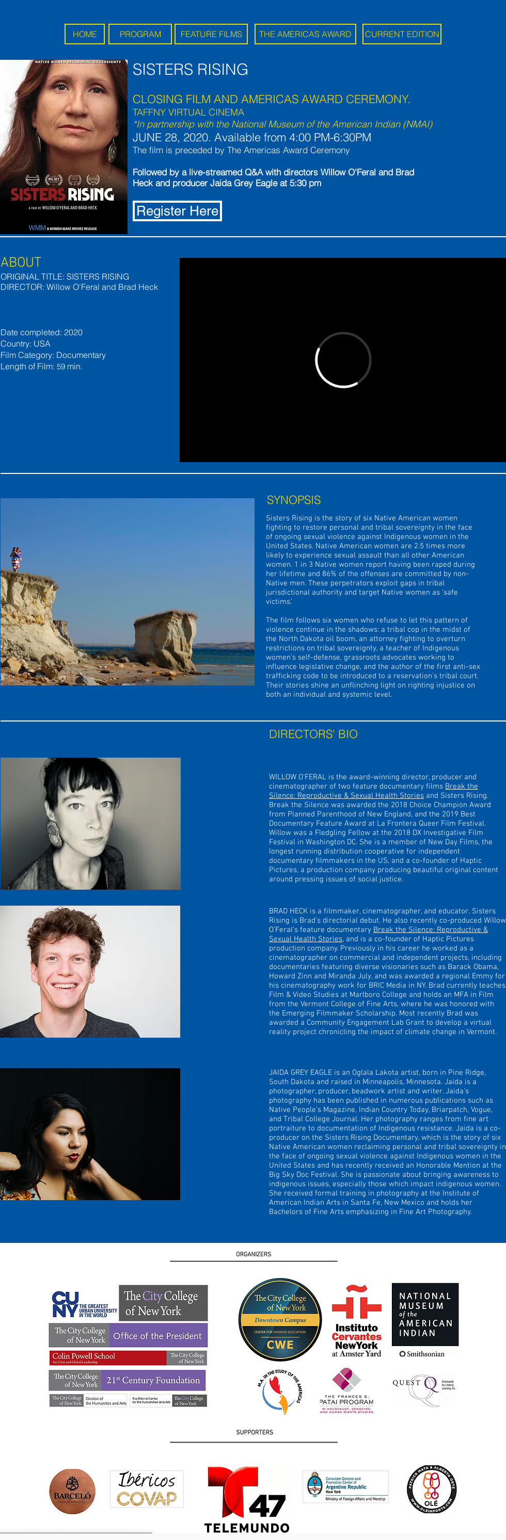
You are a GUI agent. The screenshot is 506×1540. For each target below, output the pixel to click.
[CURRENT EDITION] (401, 34)
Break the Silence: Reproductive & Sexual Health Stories (373, 791)
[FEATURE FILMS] (211, 34)
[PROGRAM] (140, 34)
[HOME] (85, 34)
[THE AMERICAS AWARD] (305, 34)
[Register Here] (177, 211)
